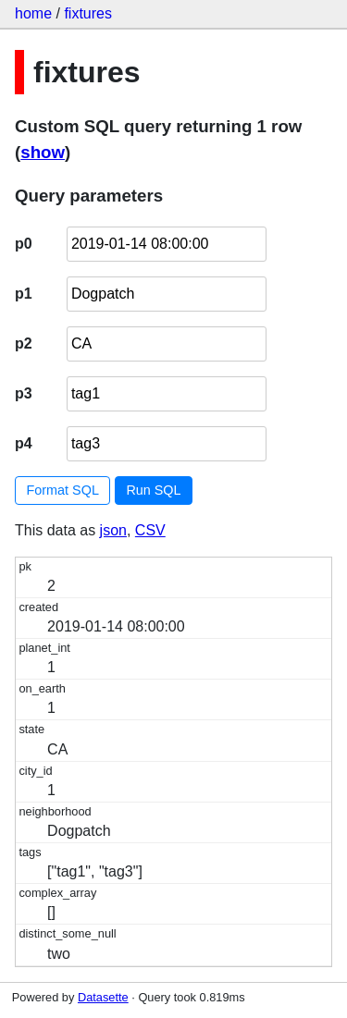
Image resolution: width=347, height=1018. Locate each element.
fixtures (88, 13)
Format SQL (63, 490)
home (33, 13)
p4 (23, 443)
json (113, 530)
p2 (23, 343)
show (42, 152)
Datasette (103, 997)
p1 (23, 293)
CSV (150, 530)
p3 (23, 393)
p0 (23, 243)
